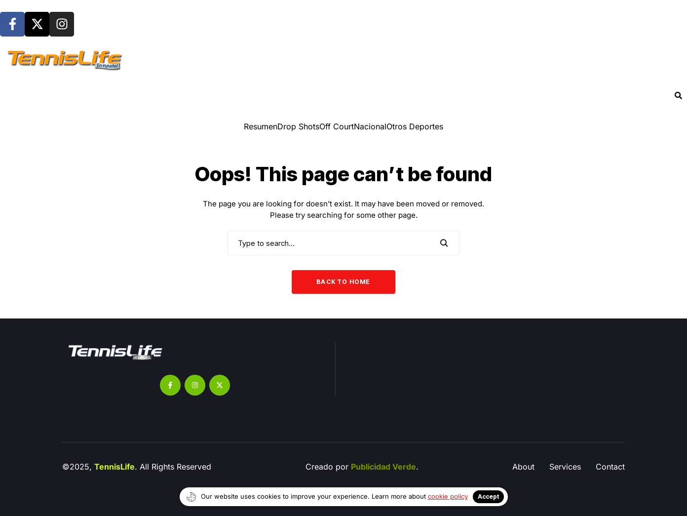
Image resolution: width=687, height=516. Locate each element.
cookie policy (448, 496)
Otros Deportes (414, 126)
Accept (488, 496)
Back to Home (343, 281)
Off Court (336, 126)
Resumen (260, 126)
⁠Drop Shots (298, 126)
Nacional (370, 126)
